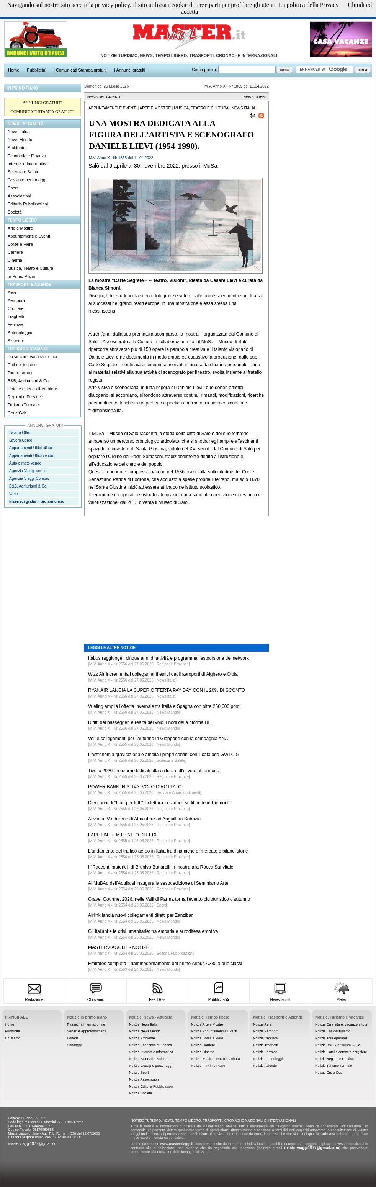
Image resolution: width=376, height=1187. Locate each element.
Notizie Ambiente (142, 1038)
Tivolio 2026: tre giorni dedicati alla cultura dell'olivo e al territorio (153, 770)
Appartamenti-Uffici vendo (31, 455)
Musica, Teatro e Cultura (30, 268)
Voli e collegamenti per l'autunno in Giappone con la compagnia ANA (158, 738)
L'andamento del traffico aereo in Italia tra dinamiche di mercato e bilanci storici (168, 851)
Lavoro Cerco (20, 440)
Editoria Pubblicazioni (28, 204)
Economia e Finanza (27, 155)
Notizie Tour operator (331, 1038)
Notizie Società (140, 1093)
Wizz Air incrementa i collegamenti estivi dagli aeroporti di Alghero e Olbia (163, 674)
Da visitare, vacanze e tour (32, 356)
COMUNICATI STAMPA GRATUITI (42, 111)
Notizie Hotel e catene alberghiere (341, 1052)
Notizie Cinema (202, 1052)
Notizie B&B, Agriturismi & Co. (338, 1045)
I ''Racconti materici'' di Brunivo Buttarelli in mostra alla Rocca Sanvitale (160, 867)
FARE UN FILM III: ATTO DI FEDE (123, 835)
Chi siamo (95, 997)
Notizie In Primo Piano (208, 1066)
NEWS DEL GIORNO (103, 97)
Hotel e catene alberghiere (32, 388)
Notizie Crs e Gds (328, 1072)
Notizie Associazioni (144, 1079)
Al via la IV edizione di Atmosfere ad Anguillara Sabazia (144, 819)
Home (9, 1024)
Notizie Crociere (265, 1038)
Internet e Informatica (27, 163)
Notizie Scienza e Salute (148, 1059)
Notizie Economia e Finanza (150, 1045)
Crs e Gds (17, 413)
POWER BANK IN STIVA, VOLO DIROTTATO (134, 786)
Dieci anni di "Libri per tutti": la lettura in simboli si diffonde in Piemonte (159, 802)
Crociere (16, 308)
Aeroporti (16, 300)
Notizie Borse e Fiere (207, 1038)
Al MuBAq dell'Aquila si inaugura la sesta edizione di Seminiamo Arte (158, 883)
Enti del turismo (22, 364)
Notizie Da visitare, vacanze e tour (341, 1024)
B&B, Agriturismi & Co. (29, 380)
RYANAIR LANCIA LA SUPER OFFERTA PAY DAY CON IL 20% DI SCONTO (166, 690)
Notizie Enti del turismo (332, 1031)
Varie (13, 494)
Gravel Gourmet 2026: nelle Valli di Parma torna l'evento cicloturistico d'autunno (169, 899)
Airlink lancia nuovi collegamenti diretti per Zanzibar (140, 915)
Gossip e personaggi (27, 180)
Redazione (34, 997)
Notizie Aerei (263, 1024)
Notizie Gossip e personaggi (150, 1066)
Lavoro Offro (19, 432)
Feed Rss (157, 997)
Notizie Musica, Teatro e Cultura (215, 1059)
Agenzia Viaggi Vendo (28, 471)
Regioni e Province (25, 397)
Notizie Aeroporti (265, 1031)
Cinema (15, 260)
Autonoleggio (20, 332)
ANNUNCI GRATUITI (42, 102)
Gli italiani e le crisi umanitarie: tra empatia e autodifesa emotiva (153, 931)
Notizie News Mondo (145, 1031)
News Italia (18, 131)
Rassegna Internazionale (86, 1024)
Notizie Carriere (203, 1045)
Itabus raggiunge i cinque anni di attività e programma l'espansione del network (168, 658)
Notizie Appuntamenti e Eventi (214, 1031)
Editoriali (73, 1038)
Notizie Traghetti (265, 1045)
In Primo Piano (21, 276)
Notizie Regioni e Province (335, 1059)
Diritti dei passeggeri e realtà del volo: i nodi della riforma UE (149, 722)
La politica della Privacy (309, 5)
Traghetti (16, 316)
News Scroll (280, 997)
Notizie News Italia (143, 1024)
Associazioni (19, 196)
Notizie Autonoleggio (268, 1059)
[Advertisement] (177, 574)
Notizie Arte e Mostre (207, 1024)
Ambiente (16, 147)
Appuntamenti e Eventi (29, 236)
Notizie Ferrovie (265, 1052)
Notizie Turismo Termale (333, 1066)
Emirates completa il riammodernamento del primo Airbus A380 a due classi (165, 963)
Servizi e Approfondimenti (86, 1031)
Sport (13, 188)
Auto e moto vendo (25, 463)
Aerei (13, 292)
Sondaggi (74, 1045)
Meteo (342, 997)
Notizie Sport (139, 1072)
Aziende (15, 340)
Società (15, 212)
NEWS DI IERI (254, 97)
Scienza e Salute (23, 172)
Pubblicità (12, 1031)
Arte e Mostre (20, 228)
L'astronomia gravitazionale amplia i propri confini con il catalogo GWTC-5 (163, 754)
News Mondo (20, 139)
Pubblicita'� (218, 997)
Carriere (15, 252)
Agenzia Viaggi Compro (29, 478)
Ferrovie (15, 324)
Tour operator (20, 372)
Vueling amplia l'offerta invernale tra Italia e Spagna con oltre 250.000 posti (164, 706)
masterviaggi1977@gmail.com (34, 1143)
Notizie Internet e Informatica (151, 1052)
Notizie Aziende (265, 1066)
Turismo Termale (23, 405)
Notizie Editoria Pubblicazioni (151, 1086)
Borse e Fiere (20, 244)
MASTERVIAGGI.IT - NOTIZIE (119, 947)
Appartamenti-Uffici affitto (30, 448)
